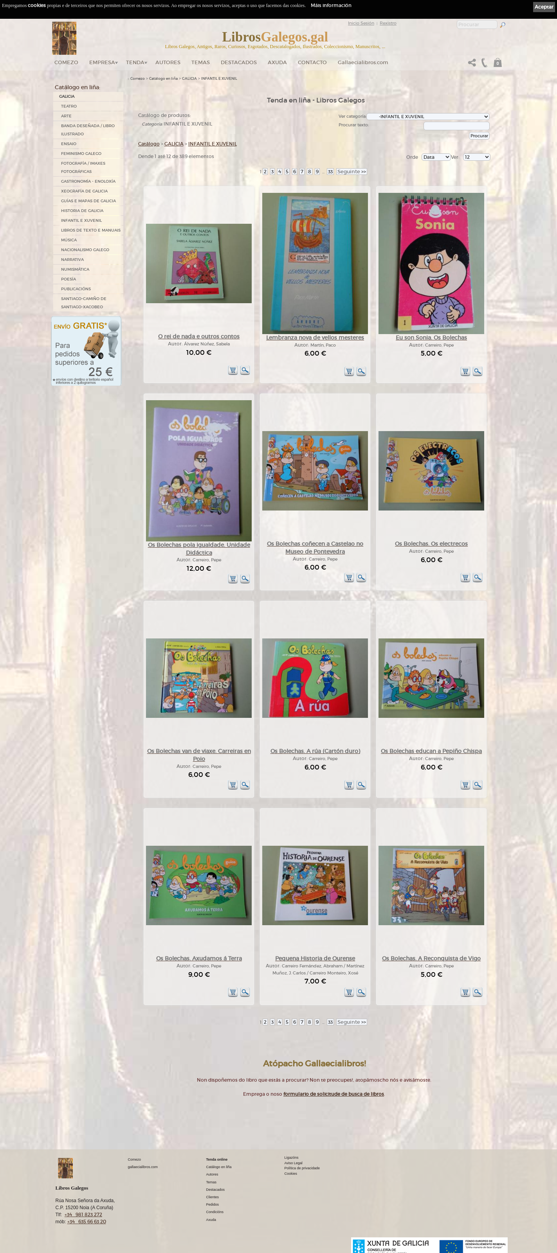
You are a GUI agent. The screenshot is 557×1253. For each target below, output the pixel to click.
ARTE (66, 116)
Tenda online (217, 1159)
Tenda (135, 62)
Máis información (331, 5)
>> (351, 171)
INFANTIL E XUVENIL (81, 220)
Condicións (215, 1212)
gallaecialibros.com (143, 1167)
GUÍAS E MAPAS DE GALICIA (88, 200)
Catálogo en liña (163, 79)
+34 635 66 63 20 (86, 1221)
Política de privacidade (302, 1168)
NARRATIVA (72, 259)
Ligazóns (292, 1158)
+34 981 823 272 (83, 1214)
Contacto (312, 62)
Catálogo (149, 144)
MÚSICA (69, 240)
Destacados (215, 1190)
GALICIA (66, 96)
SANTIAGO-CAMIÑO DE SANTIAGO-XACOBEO (83, 302)
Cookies (291, 1174)
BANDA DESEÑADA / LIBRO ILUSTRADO (88, 130)
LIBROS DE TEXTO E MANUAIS (91, 230)
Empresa (102, 62)
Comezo (66, 62)
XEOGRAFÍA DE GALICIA (84, 191)
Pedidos (212, 1204)
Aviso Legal (294, 1163)
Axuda (277, 62)
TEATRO (69, 106)
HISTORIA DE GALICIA (82, 210)
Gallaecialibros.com (363, 62)
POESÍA (68, 279)
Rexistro (388, 23)
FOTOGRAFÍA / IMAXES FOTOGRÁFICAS (83, 167)
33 (330, 171)
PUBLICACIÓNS (76, 288)
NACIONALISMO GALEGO (85, 249)
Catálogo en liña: (77, 87)
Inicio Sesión (361, 23)
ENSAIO (68, 143)
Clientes (212, 1197)
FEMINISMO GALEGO (81, 153)
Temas (200, 62)
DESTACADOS (239, 62)
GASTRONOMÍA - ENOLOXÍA (88, 181)
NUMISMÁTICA (75, 269)
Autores (167, 62)
